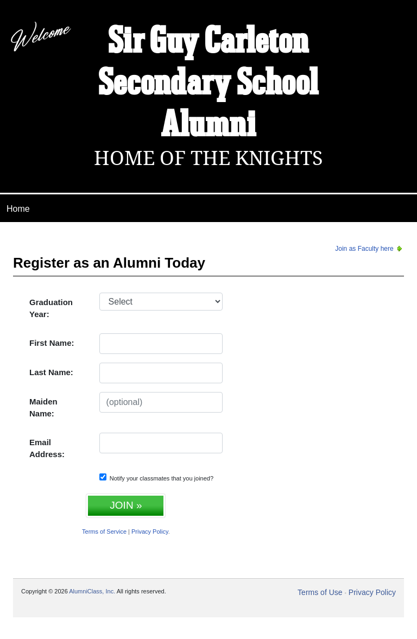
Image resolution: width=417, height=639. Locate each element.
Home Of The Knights (208, 158)
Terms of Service (104, 531)
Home (18, 208)
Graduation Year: (51, 308)
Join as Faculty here (369, 248)
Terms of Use (320, 592)
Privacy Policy (149, 531)
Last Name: (51, 372)
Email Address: (47, 448)
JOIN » (126, 505)
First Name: (51, 342)
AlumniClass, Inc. (92, 591)
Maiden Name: (43, 408)
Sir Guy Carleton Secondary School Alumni (208, 84)
